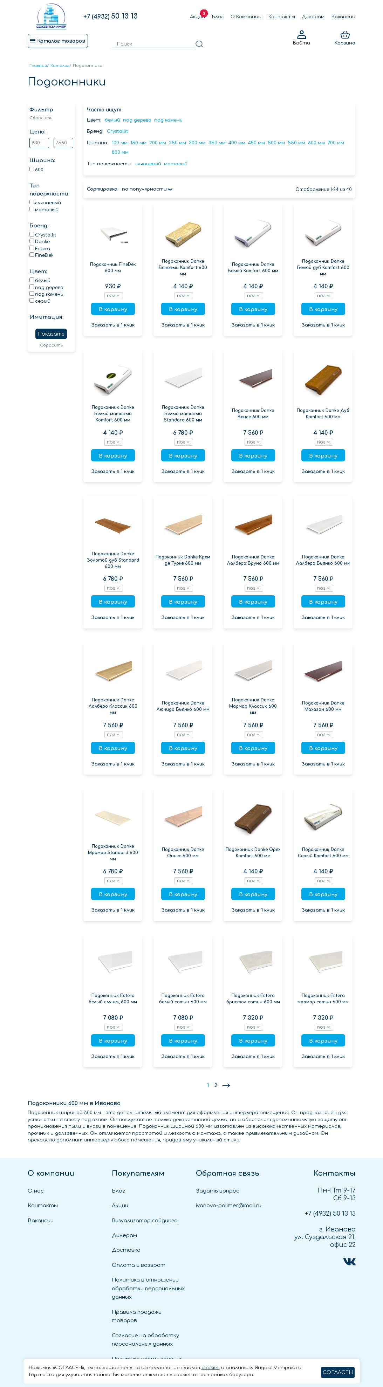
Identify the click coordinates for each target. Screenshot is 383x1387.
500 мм (276, 142)
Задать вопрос (217, 1191)
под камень (168, 120)
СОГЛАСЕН (338, 1372)
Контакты (281, 16)
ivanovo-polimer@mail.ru (228, 1206)
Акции (197, 16)
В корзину (113, 310)
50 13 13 (110, 16)
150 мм (138, 142)
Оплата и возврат (138, 1265)
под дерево (137, 120)
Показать (51, 334)
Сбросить (40, 118)
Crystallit (117, 131)
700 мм (336, 142)
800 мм (120, 152)
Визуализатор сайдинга (145, 1220)
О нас (36, 1191)
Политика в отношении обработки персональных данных (148, 1288)
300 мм (197, 142)
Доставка (126, 1250)
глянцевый (148, 164)
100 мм (120, 142)
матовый (175, 164)
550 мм (296, 142)
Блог (218, 16)
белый (112, 120)
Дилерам (313, 16)
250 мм (177, 142)
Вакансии (343, 16)
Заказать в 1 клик (113, 325)
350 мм (217, 142)
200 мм (157, 142)
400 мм (236, 142)
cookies (210, 1367)
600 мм (316, 142)
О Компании (246, 16)
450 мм (256, 142)
